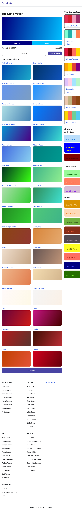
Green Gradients (7, 397)
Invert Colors (31, 445)
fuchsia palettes (7, 463)
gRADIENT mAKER (55, 53)
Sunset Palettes (6, 437)
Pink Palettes (6, 456)
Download (24, 54)
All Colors (30, 427)
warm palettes (6, 467)
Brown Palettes (6, 441)
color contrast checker (34, 459)
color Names (31, 470)
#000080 (5, 48)
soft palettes (6, 474)
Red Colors (30, 405)
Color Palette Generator (34, 463)
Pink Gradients (6, 386)
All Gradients (6, 412)
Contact (4, 488)
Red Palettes (6, 448)
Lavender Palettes (7, 459)
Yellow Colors (31, 397)
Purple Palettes (6, 452)
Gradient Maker (31, 452)
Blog (3, 496)
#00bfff (14, 48)
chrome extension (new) (9, 492)
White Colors (31, 412)
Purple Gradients (7, 405)
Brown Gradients (7, 408)
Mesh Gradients (7, 401)
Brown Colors (31, 394)
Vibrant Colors (31, 419)
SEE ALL (32, 371)
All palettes (5, 477)
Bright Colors (31, 423)
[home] (7, 3)
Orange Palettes (7, 445)
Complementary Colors (34, 441)
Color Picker (30, 467)
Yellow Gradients (7, 394)
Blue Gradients (6, 390)
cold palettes (6, 470)
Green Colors (31, 401)
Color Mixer (30, 437)
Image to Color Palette (34, 448)
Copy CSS (58, 48)
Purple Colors (31, 416)
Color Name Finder (32, 456)
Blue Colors (30, 386)
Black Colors (31, 408)
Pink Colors (30, 390)
